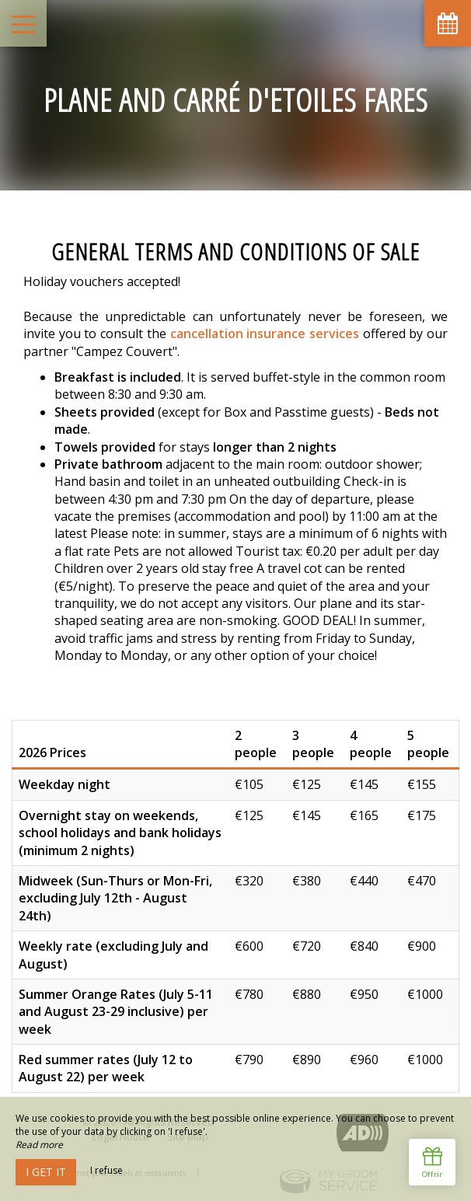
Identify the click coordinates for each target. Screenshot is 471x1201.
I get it (46, 1171)
